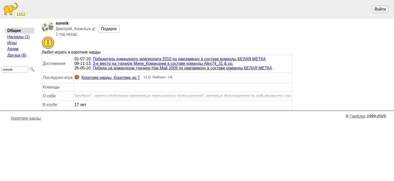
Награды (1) (18, 37)
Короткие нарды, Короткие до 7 (107, 78)
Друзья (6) (16, 55)
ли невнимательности (182, 96)
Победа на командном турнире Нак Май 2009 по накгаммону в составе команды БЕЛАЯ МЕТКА (182, 68)
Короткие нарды (26, 118)
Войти (380, 9)
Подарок (109, 29)
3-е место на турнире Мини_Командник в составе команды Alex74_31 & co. (163, 63)
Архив (13, 49)
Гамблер (358, 116)
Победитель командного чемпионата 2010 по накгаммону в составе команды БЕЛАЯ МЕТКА (179, 59)
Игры (12, 43)
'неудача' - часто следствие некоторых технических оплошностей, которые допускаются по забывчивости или (182, 96)
